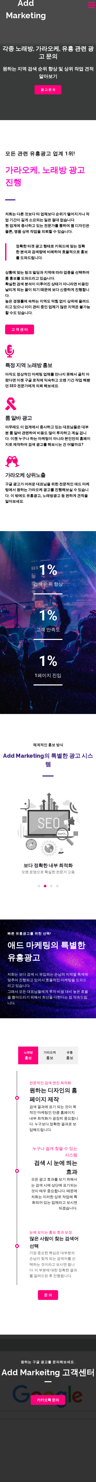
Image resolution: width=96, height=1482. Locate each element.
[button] (39, 886)
